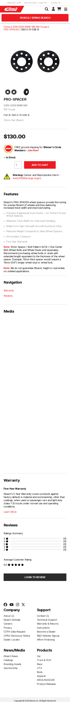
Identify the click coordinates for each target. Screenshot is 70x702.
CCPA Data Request (14, 631)
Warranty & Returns (48, 623)
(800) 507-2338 (14, 3)
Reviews (8, 295)
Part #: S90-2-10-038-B (16, 115)
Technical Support (47, 619)
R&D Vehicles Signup (48, 635)
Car (39, 656)
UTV (39, 668)
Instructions (43, 627)
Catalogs (8, 660)
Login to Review (35, 577)
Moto (40, 672)
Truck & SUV (44, 660)
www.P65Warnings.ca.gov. (27, 178)
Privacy (8, 627)
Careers (8, 623)
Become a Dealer (46, 631)
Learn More (10, 511)
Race (39, 664)
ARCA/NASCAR (46, 680)
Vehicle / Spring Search (35, 17)
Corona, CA (55, 3)
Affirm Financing (46, 639)
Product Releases (46, 684)
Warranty (9, 290)
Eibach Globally (12, 619)
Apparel (41, 676)
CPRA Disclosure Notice (17, 635)
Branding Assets (12, 664)
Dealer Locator (12, 639)
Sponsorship (11, 668)
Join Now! (33, 150)
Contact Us (43, 615)
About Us (9, 615)
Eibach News (11, 656)
